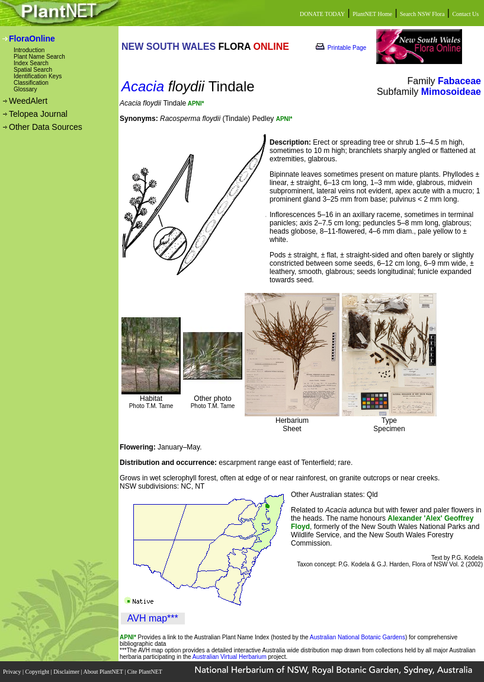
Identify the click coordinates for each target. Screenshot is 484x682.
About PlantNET (103, 671)
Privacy (13, 671)
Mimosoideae (451, 92)
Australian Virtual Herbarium (230, 657)
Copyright (38, 671)
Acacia (142, 86)
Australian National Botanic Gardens (357, 637)
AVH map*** (152, 618)
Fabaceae (459, 81)
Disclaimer (67, 671)
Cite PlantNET (145, 671)
